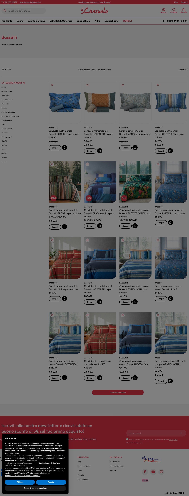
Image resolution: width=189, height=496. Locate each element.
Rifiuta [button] (19, 482)
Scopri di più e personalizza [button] (35, 488)
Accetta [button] (51, 482)
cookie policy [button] (14, 453)
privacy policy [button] (23, 446)
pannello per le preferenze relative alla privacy (23, 476)
